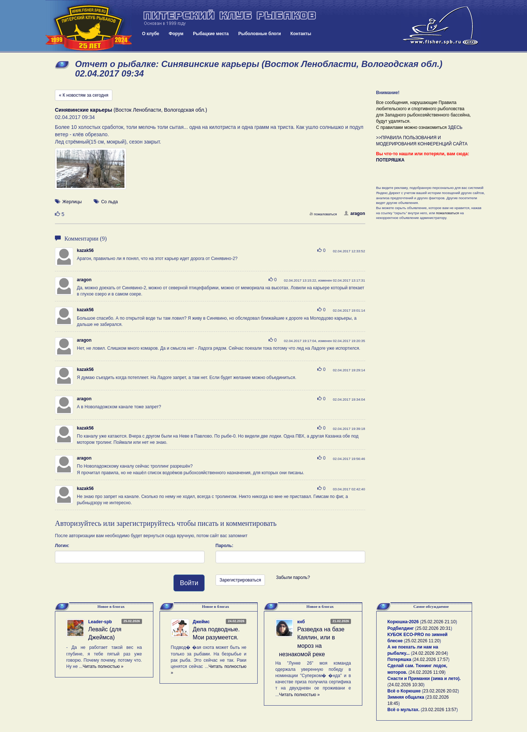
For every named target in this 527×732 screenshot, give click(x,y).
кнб (301, 621)
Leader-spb (100, 621)
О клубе (150, 33)
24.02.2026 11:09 (427, 672)
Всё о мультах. (404, 709)
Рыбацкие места (211, 33)
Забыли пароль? (293, 577)
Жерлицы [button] (72, 201)
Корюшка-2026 (403, 621)
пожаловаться (323, 214)
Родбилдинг (401, 628)
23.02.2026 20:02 (440, 691)
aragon (354, 213)
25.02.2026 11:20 (422, 640)
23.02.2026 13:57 (439, 709)
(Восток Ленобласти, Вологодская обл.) (131, 110)
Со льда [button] (109, 201)
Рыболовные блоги (259, 33)
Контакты (301, 33)
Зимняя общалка (406, 697)
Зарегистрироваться (240, 580)
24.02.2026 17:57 (431, 659)
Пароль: (224, 545)
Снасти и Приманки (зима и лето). (424, 678)
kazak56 (85, 250)
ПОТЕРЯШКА (390, 160)
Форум (176, 33)
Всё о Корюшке (404, 691)
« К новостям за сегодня (83, 95)
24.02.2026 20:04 (429, 653)
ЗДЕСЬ (455, 127)
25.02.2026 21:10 (438, 621)
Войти (189, 583)
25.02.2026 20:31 (433, 628)
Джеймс (201, 621)
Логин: (62, 545)
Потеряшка (399, 659)
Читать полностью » (103, 666)
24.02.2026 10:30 (406, 684)
